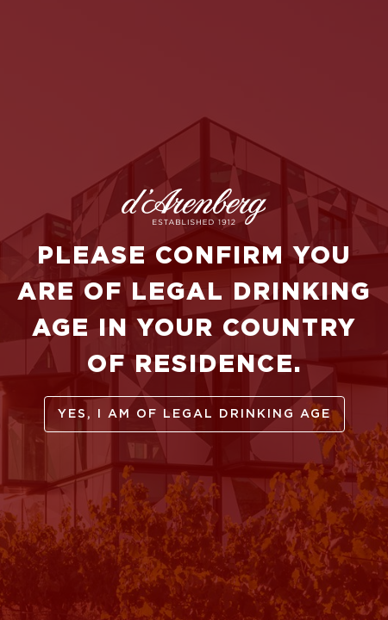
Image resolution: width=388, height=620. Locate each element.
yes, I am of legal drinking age (194, 414)
